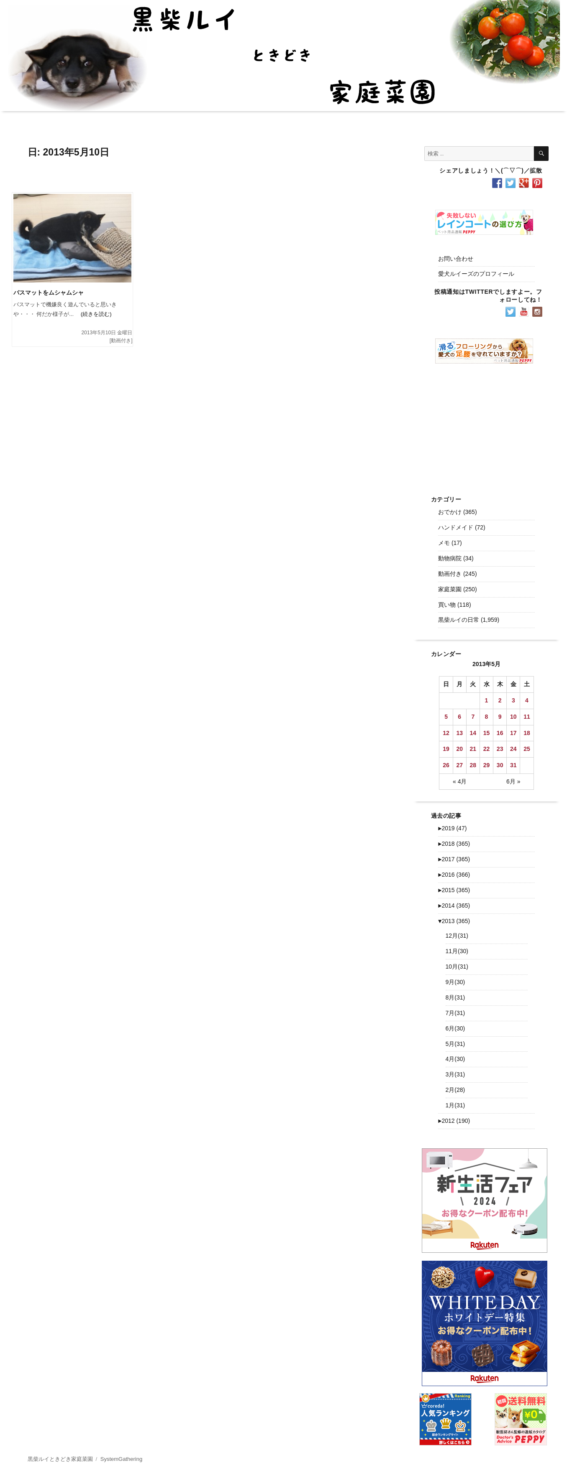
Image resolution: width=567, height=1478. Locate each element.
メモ (444, 542)
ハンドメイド (455, 527)
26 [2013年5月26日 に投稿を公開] (446, 765)
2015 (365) (454, 890)
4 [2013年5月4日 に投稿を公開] (527, 700)
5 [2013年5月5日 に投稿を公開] (446, 716)
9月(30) (455, 982)
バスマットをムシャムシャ (48, 292)
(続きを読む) (92, 314)
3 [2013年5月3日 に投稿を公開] (513, 700)
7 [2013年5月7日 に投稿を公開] (473, 716)
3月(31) (455, 1074)
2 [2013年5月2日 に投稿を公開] (500, 700)
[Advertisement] (486, 423)
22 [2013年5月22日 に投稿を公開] (486, 748)
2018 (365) (454, 843)
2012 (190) (454, 1120)
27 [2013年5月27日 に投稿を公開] (459, 765)
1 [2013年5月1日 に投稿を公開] (486, 700)
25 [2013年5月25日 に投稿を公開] (526, 748)
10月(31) (457, 966)
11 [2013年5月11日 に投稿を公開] (526, 716)
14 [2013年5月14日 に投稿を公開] (473, 733)
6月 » (513, 781)
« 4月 (460, 781)
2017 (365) (454, 859)
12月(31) (457, 935)
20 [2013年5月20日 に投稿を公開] (459, 748)
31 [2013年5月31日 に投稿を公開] (513, 765)
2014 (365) (454, 905)
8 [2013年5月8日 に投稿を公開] (486, 716)
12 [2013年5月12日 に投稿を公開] (446, 733)
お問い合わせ (455, 258)
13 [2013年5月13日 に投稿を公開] (459, 733)
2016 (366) (454, 874)
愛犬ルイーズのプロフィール (476, 273)
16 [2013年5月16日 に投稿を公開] (500, 733)
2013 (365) (454, 921)
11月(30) (457, 951)
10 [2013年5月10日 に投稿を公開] (513, 716)
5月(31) (455, 1043)
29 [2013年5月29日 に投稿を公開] (486, 765)
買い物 (447, 604)
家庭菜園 (450, 589)
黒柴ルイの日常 (458, 619)
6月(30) (455, 1028)
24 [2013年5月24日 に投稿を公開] (513, 748)
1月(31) (455, 1105)
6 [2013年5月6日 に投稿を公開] (459, 716)
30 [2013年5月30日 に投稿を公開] (500, 765)
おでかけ (450, 512)
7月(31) (455, 1013)
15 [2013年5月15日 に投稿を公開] (486, 733)
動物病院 (450, 558)
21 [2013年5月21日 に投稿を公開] (473, 748)
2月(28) (455, 1089)
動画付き (121, 340)
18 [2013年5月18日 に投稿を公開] (526, 733)
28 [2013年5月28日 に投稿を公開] (473, 765)
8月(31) (455, 997)
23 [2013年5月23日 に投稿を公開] (500, 748)
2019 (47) (452, 828)
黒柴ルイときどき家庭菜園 (60, 1459)
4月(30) (455, 1059)
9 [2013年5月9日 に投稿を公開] (500, 716)
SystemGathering (121, 1459)
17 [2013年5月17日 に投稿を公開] (513, 733)
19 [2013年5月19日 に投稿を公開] (446, 748)
